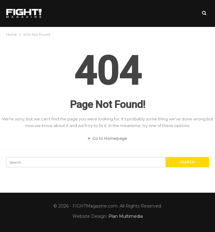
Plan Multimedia (125, 216)
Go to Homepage (107, 138)
